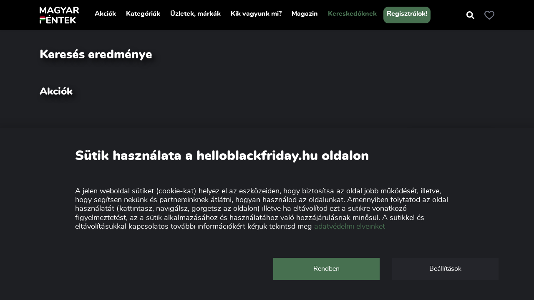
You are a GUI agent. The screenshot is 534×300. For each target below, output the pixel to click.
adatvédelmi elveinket (349, 226)
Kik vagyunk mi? (256, 13)
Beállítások (445, 268)
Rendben (326, 268)
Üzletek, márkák (195, 13)
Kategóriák (143, 13)
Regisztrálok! (407, 13)
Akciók (105, 13)
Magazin (305, 13)
